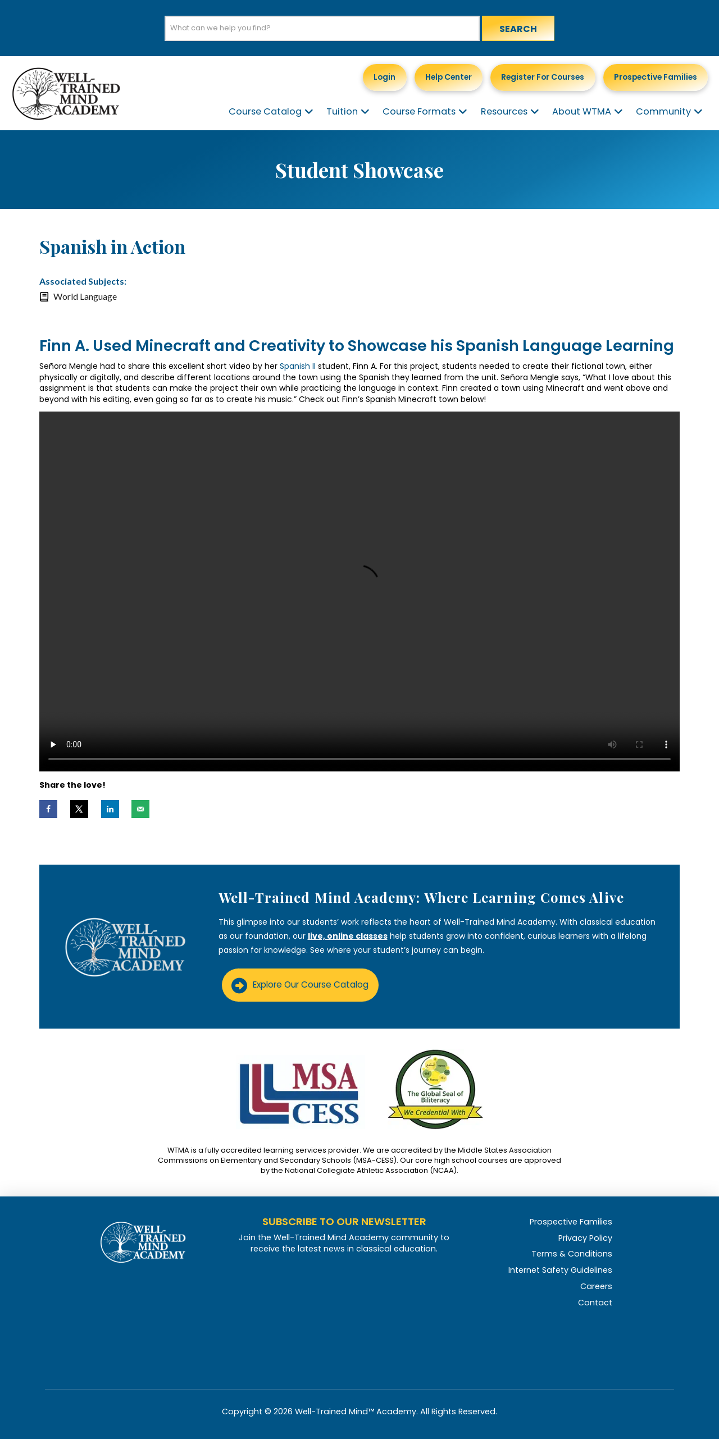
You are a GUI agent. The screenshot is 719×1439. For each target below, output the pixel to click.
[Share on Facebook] (48, 809)
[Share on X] (79, 809)
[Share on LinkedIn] (110, 809)
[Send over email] (140, 809)
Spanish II (298, 366)
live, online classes (348, 936)
